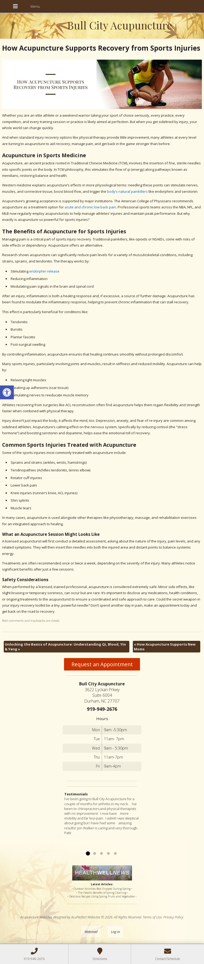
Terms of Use (152, 917)
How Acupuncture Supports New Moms (165, 646)
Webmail (90, 931)
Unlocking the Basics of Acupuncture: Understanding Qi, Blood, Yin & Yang (65, 646)
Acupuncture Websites (36, 917)
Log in (115, 931)
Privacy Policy (173, 917)
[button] (7, 392)
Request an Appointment (102, 664)
